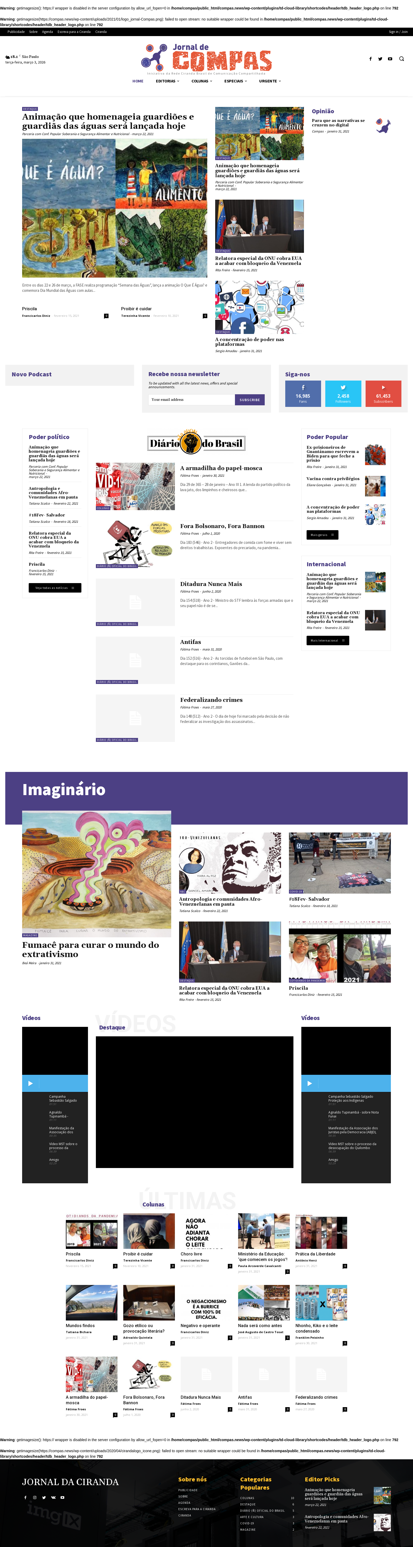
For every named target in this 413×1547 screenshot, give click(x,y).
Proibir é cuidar (136, 308)
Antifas (190, 642)
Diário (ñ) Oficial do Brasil (117, 566)
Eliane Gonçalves (319, 485)
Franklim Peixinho (310, 1337)
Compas (317, 131)
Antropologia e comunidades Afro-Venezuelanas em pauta (53, 493)
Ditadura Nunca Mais (211, 584)
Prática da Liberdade (315, 1254)
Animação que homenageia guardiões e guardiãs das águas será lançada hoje (108, 122)
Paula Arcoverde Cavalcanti (259, 1266)
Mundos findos (80, 1325)
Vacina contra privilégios (333, 478)
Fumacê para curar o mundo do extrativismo (90, 950)
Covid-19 (296, 891)
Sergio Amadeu (226, 351)
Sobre (183, 1496)
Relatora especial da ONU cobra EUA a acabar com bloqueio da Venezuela (258, 261)
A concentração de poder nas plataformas (249, 342)
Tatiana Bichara (79, 1332)
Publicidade (188, 1490)
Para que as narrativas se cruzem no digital (338, 123)
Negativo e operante (200, 1325)
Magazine (30, 935)
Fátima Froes (189, 475)
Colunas (103, 508)
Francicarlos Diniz (36, 316)
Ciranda (184, 1515)
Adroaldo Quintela (138, 1337)
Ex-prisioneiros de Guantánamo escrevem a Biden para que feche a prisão (333, 454)
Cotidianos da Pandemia (307, 980)
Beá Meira (29, 963)
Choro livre (191, 1254)
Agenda (184, 1503)
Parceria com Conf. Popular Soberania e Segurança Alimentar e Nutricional (75, 134)
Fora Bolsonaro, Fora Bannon (222, 526)
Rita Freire (222, 270)
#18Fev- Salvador (47, 515)
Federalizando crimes (211, 700)
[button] (401, 59)
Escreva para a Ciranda (197, 1509)
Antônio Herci (306, 1260)
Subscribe (250, 399)
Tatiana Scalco (39, 503)
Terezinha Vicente (135, 316)
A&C (182, 891)
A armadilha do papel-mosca (221, 468)
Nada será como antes (260, 1325)
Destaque (30, 109)
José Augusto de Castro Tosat (260, 1332)
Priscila (29, 308)
